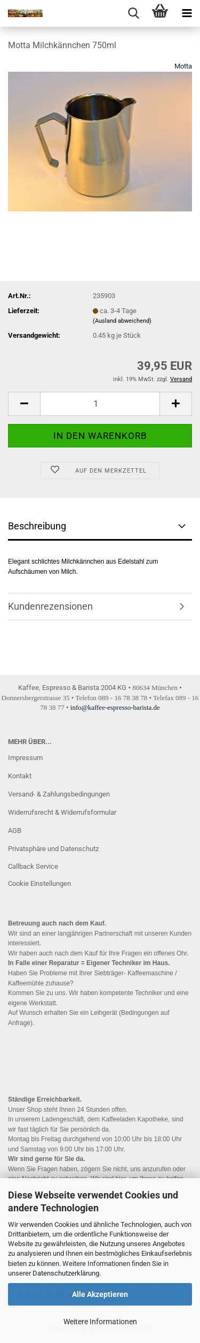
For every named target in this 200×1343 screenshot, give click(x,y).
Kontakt (19, 776)
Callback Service (33, 866)
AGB (14, 830)
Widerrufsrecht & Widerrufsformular (62, 812)
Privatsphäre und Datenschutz (53, 849)
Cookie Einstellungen (39, 883)
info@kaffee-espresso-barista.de (115, 707)
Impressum (25, 758)
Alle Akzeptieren (100, 1294)
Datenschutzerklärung (66, 1273)
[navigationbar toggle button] (186, 13)
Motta (183, 66)
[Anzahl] (100, 404)
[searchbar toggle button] (133, 13)
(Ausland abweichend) (122, 320)
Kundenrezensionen (50, 606)
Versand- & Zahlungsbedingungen (59, 794)
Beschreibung (37, 526)
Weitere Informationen (100, 1321)
